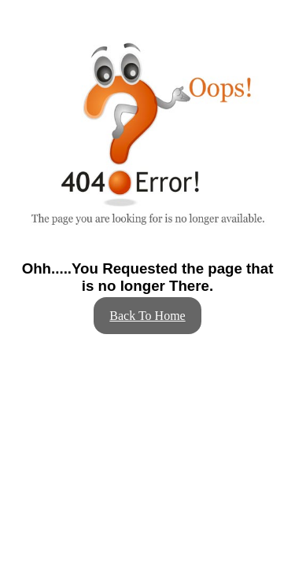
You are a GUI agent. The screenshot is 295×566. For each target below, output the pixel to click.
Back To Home (147, 315)
